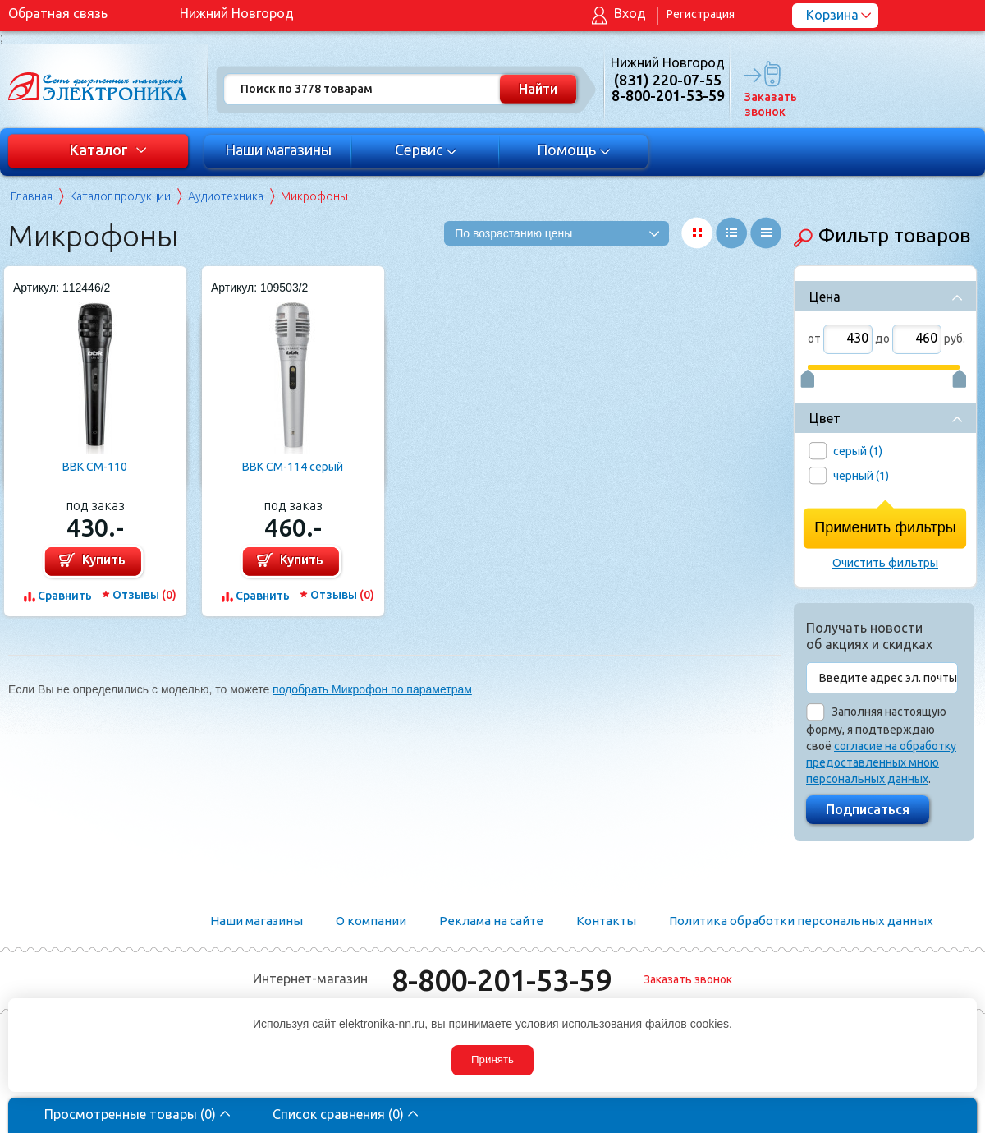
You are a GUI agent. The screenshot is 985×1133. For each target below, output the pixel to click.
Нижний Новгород (237, 13)
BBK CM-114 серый (292, 466)
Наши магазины (278, 149)
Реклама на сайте (491, 921)
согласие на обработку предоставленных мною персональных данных (881, 762)
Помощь (574, 149)
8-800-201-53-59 (502, 980)
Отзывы (144, 595)
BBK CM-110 (94, 466)
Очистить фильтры (885, 562)
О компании (371, 921)
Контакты (606, 921)
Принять (492, 1059)
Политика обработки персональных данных (801, 921)
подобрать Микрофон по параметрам (372, 689)
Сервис (426, 149)
